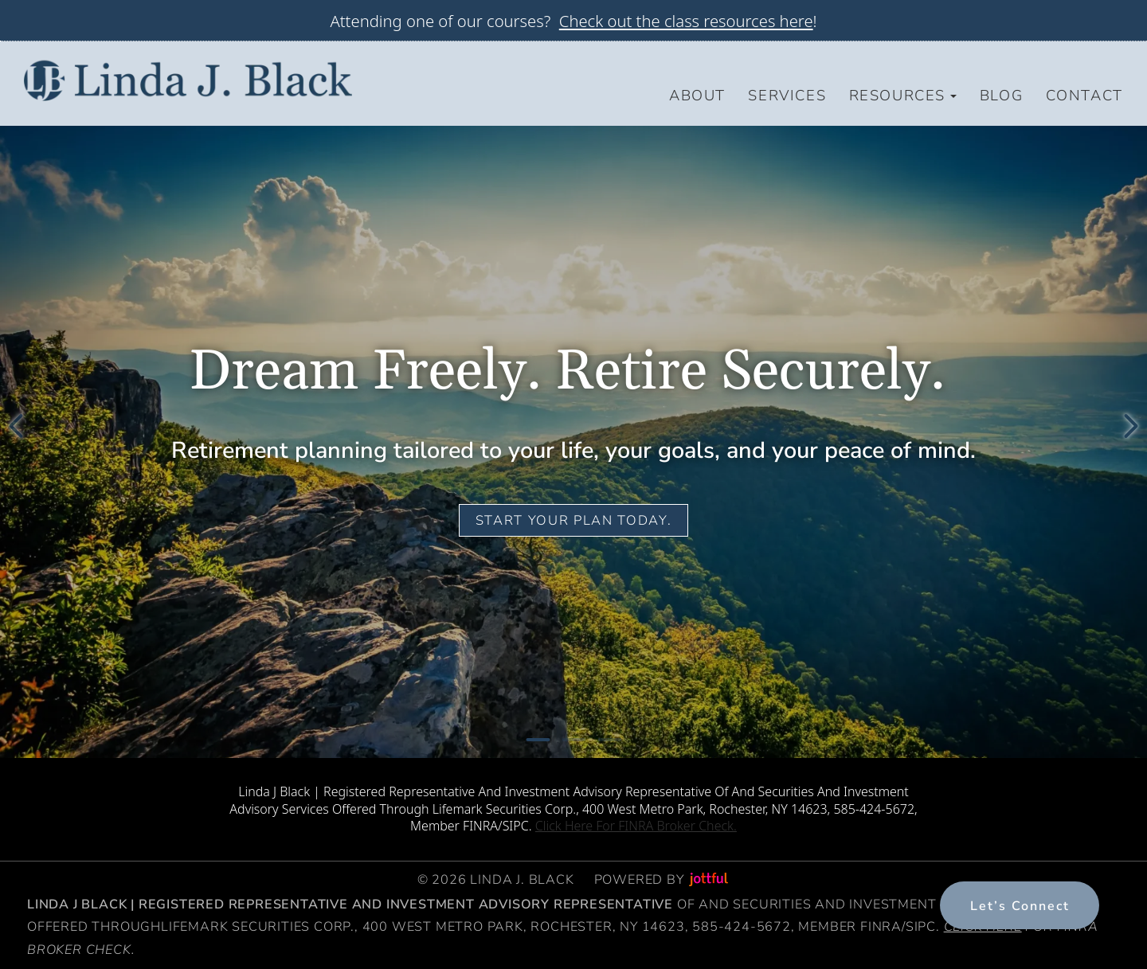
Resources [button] (903, 95)
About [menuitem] (697, 95)
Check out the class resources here (686, 21)
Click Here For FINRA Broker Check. (636, 825)
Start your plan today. (573, 520)
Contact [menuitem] (1084, 95)
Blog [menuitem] (1001, 95)
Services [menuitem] (787, 95)
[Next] (1131, 426)
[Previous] (16, 426)
